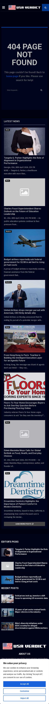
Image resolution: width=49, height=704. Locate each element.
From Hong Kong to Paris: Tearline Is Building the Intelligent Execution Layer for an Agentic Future (23, 358)
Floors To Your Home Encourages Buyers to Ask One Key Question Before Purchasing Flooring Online (24, 406)
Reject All (25, 698)
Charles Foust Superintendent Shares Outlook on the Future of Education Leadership (22, 211)
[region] (24, 681)
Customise (24, 691)
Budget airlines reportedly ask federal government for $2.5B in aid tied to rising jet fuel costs (24, 262)
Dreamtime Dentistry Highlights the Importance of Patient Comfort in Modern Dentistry (21, 504)
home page (12, 76)
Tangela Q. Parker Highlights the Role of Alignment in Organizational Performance (24, 161)
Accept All (24, 684)
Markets (8, 231)
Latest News (12, 121)
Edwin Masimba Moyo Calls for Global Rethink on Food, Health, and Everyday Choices (22, 453)
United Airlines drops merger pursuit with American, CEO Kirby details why (24, 311)
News (7, 130)
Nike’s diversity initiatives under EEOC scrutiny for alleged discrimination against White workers (31, 625)
